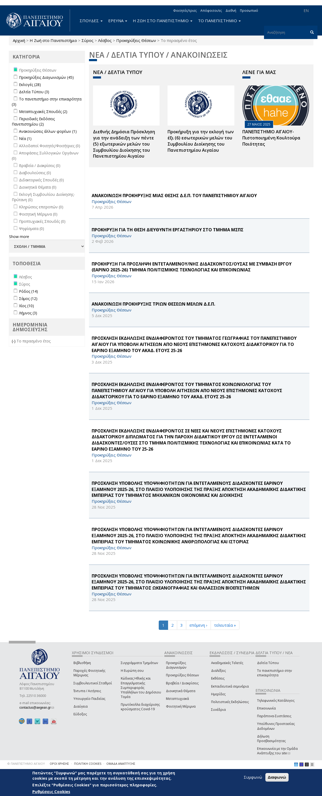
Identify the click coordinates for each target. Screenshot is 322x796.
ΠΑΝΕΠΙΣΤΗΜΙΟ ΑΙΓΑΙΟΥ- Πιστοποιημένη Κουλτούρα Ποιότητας (271, 138)
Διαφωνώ (277, 777)
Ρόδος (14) (28, 291)
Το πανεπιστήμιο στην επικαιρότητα (274, 672)
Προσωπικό (249, 10)
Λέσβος (105, 40)
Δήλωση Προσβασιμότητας (271, 738)
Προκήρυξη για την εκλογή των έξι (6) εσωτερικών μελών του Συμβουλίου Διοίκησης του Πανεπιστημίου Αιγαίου (201, 141)
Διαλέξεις (218, 670)
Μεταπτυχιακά (177, 698)
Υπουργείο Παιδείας (89, 698)
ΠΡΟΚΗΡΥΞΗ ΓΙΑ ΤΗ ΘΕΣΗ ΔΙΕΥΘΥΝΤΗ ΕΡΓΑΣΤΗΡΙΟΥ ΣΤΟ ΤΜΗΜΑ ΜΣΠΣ (167, 230)
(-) (14, 341)
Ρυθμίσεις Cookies (51, 791)
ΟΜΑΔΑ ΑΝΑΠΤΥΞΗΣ (120, 764)
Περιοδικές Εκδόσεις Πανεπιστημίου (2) (33, 121)
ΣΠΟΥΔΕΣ (91, 20)
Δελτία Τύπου (268, 663)
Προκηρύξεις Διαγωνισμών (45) (46, 77)
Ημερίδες (218, 694)
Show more (19, 236)
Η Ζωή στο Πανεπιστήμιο (53, 40)
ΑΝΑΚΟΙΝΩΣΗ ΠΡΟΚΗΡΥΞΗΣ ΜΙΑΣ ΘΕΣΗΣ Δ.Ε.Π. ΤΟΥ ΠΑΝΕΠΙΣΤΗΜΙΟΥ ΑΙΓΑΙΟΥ (174, 195)
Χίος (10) (26, 305)
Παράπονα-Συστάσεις (274, 716)
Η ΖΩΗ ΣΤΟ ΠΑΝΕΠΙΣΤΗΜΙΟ (162, 20)
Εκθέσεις (217, 678)
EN (306, 10)
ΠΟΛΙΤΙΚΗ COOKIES (87, 764)
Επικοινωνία (266, 708)
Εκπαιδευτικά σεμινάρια (230, 686)
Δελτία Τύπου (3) (34, 91)
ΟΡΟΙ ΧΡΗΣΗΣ (59, 764)
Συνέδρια (218, 709)
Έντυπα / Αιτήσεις (87, 691)
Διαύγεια (80, 706)
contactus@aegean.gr (37, 707)
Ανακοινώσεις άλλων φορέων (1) (48, 131)
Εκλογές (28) (30, 84)
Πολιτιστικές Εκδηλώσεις (230, 702)
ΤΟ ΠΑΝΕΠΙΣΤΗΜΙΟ (219, 20)
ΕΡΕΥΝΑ (117, 20)
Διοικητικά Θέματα (180, 691)
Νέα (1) (25, 138)
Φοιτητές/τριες (185, 10)
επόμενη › (198, 625)
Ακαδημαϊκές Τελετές (227, 663)
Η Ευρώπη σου (132, 670)
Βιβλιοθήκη (82, 663)
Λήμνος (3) (28, 312)
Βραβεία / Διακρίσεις (182, 683)
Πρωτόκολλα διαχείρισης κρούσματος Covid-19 (140, 706)
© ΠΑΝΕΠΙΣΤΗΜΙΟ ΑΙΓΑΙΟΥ (26, 764)
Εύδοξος (80, 714)
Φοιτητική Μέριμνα (181, 706)
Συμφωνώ (253, 777)
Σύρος (88, 40)
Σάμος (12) (28, 298)
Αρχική (19, 40)
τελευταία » (225, 625)
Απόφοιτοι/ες (211, 10)
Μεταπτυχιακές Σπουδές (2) (43, 111)
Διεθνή (231, 10)
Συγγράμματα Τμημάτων (139, 663)
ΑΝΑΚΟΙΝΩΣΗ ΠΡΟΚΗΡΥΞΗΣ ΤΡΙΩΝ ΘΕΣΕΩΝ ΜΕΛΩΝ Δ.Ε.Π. (153, 304)
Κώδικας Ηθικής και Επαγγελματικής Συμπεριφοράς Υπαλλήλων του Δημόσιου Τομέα (141, 687)
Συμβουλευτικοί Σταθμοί (92, 683)
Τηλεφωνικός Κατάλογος (275, 700)
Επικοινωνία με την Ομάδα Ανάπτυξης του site (277, 750)
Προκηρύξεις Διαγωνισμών (176, 665)
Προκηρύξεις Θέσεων (136, 40)
